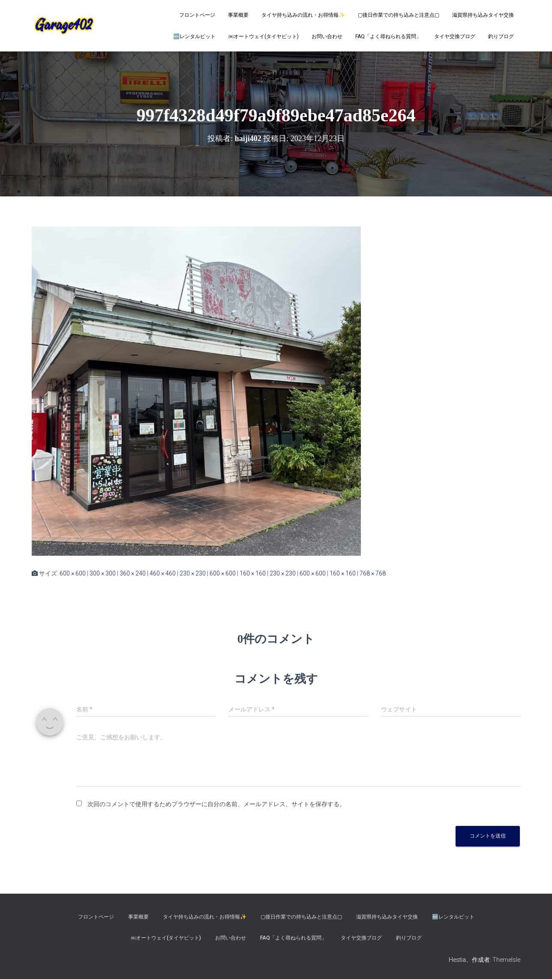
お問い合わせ (327, 36)
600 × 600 (73, 573)
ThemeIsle (506, 959)
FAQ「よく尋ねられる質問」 (388, 36)
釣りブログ (501, 36)
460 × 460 (163, 573)
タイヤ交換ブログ (454, 36)
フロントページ (197, 15)
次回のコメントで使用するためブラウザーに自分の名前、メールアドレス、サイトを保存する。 (216, 804)
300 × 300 (103, 573)
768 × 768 (373, 573)
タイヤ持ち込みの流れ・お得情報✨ (303, 15)
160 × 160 (253, 573)
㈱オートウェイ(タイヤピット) (263, 36)
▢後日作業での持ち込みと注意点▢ (398, 15)
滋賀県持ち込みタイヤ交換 (483, 15)
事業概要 (238, 15)
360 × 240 (133, 573)
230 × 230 (193, 573)
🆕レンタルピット (194, 36)
